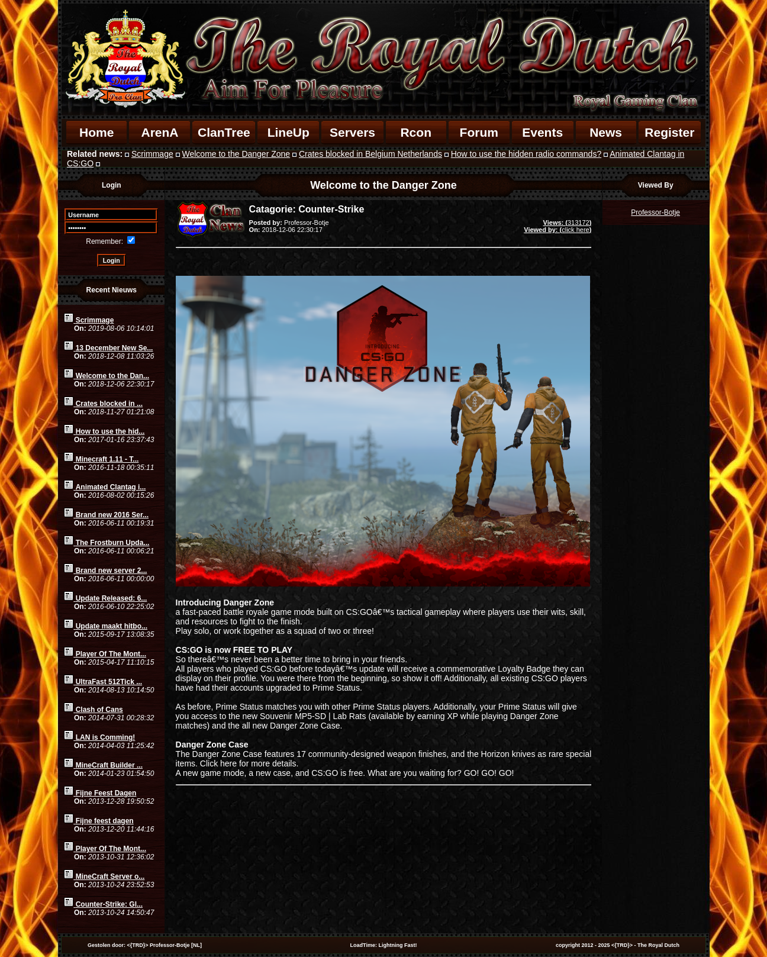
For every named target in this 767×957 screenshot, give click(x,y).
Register (669, 132)
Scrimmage (152, 154)
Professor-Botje (655, 212)
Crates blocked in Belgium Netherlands (370, 154)
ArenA (159, 132)
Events (542, 132)
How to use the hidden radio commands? (526, 154)
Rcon (415, 132)
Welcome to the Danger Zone (236, 154)
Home (96, 132)
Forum (479, 132)
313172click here (557, 226)
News (605, 132)
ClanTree (224, 132)
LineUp (289, 132)
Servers (352, 132)
